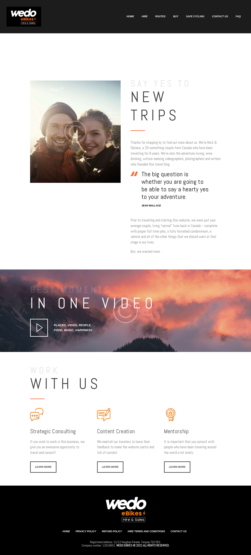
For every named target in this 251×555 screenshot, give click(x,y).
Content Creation (116, 431)
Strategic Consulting (53, 431)
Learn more (43, 467)
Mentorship (176, 431)
